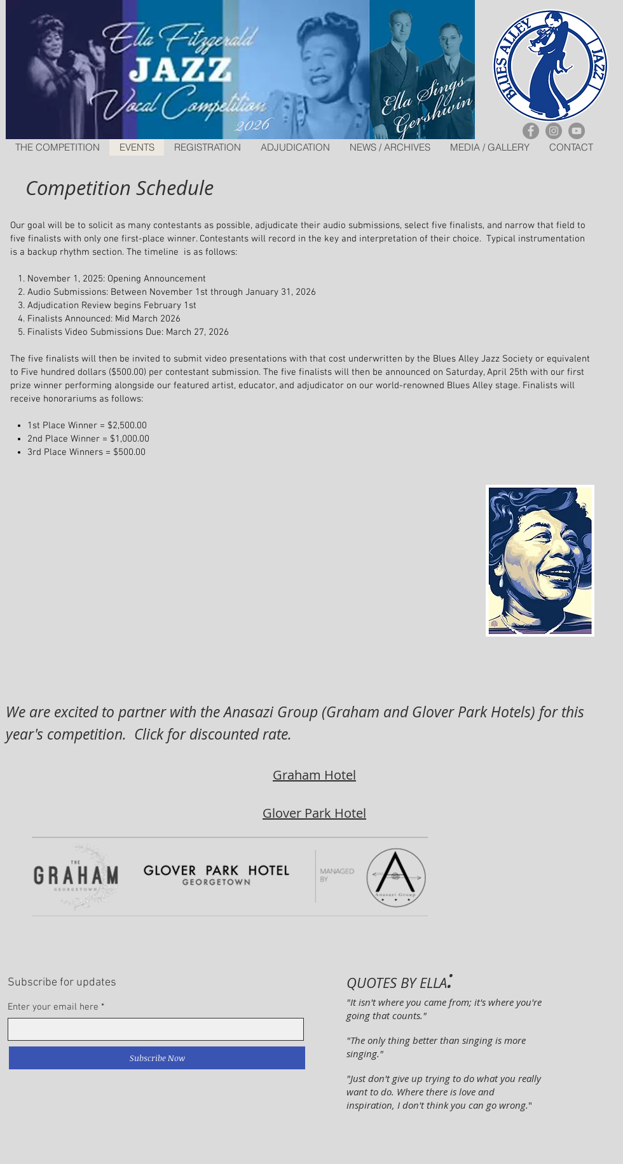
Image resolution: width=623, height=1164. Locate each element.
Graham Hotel (314, 774)
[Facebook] (531, 131)
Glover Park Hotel (314, 813)
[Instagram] (553, 131)
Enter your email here (53, 1007)
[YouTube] (576, 131)
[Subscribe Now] (157, 1057)
